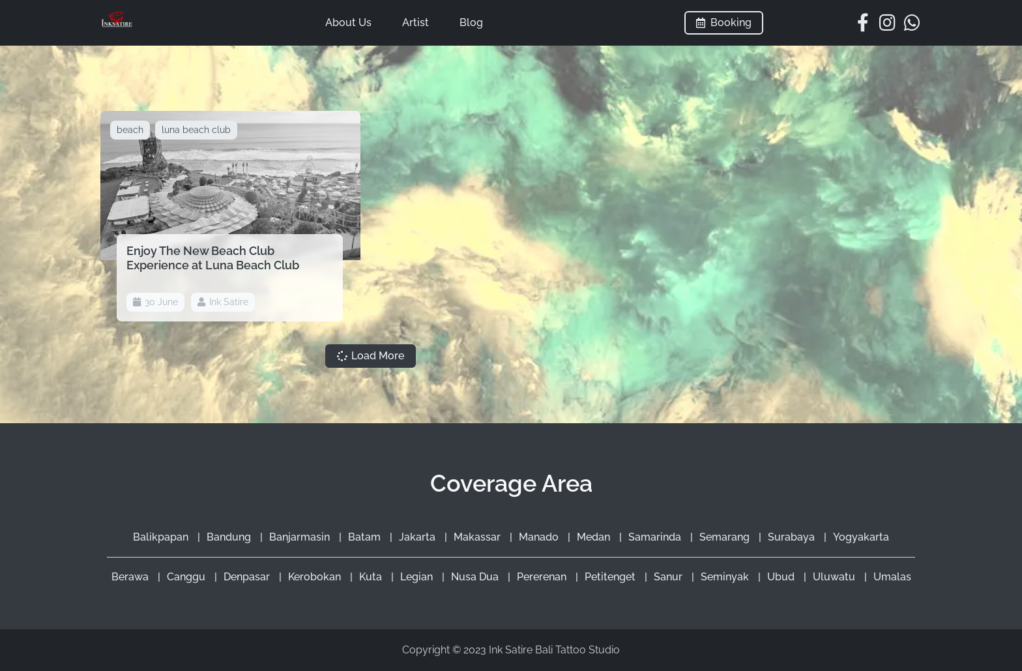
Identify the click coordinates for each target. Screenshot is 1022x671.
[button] (370, 356)
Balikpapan (162, 537)
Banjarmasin (300, 537)
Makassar (478, 537)
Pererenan (543, 577)
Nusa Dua (476, 577)
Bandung (230, 537)
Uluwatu (835, 577)
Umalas (892, 577)
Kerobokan (315, 577)
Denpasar (248, 577)
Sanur (669, 577)
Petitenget (611, 577)
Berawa (131, 577)
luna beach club (196, 130)
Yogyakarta (861, 537)
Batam (365, 537)
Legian (417, 577)
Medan (595, 537)
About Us (348, 22)
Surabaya (792, 537)
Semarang (725, 537)
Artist (415, 22)
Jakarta (418, 537)
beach (130, 130)
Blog (471, 22)
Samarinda (656, 537)
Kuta (372, 577)
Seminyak (726, 577)
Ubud (782, 577)
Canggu (187, 577)
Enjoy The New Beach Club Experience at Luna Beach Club (212, 258)
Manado (540, 537)
